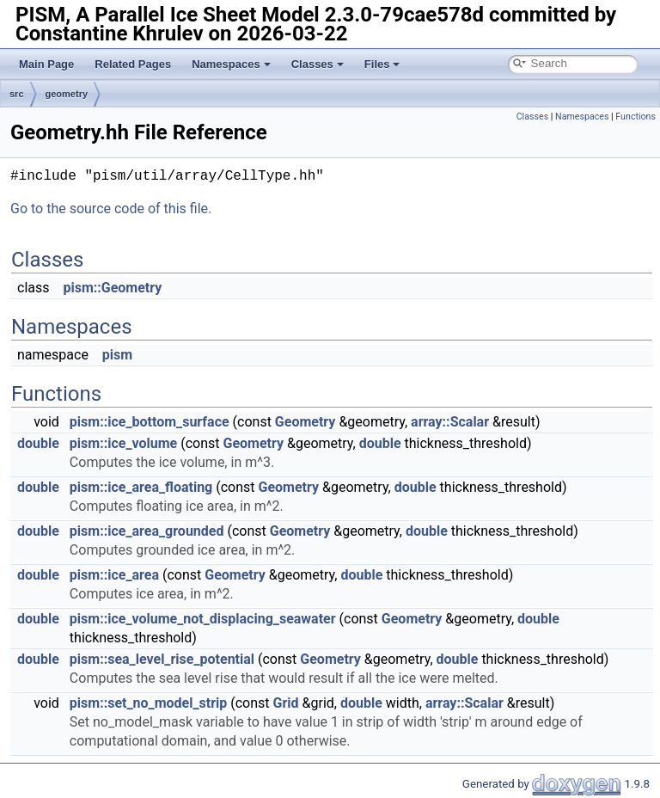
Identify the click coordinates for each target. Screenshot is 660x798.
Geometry (305, 422)
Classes (317, 64)
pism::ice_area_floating (141, 487)
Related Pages (133, 64)
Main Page (46, 64)
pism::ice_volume (123, 443)
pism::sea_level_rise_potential (162, 659)
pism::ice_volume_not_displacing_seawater (203, 619)
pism (117, 355)
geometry (67, 94)
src (16, 94)
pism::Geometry (112, 287)
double (38, 443)
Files (382, 64)
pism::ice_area (114, 575)
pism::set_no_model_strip (148, 703)
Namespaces (231, 64)
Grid (286, 703)
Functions (635, 116)
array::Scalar (450, 422)
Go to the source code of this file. (110, 208)
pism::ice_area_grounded (147, 531)
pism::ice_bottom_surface (149, 422)
